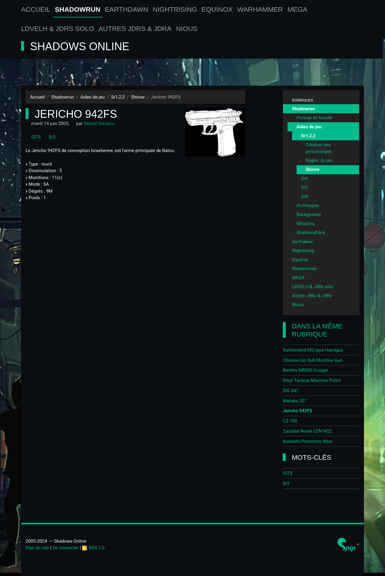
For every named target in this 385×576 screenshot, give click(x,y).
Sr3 (49, 137)
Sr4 (304, 178)
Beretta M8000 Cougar (305, 370)
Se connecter (65, 547)
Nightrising (175, 9)
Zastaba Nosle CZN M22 (307, 431)
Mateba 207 (295, 401)
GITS (33, 137)
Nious (186, 28)
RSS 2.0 (93, 547)
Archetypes (308, 205)
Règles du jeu (319, 160)
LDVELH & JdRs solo (57, 28)
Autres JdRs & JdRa (135, 28)
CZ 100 (290, 421)
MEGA (297, 9)
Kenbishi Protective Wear (308, 441)
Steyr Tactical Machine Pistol (311, 380)
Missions (306, 223)
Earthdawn (126, 9)
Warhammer (260, 9)
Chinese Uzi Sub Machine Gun (313, 360)
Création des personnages (319, 148)
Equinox (217, 9)
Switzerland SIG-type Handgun (313, 350)
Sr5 (304, 187)
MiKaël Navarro (99, 123)
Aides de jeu (92, 97)
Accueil (36, 9)
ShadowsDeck (311, 232)
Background (309, 214)
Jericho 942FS (297, 410)
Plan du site (37, 547)
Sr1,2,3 (118, 97)
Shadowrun (77, 9)
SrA (304, 196)
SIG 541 (290, 390)
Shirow (138, 97)
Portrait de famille (314, 117)
